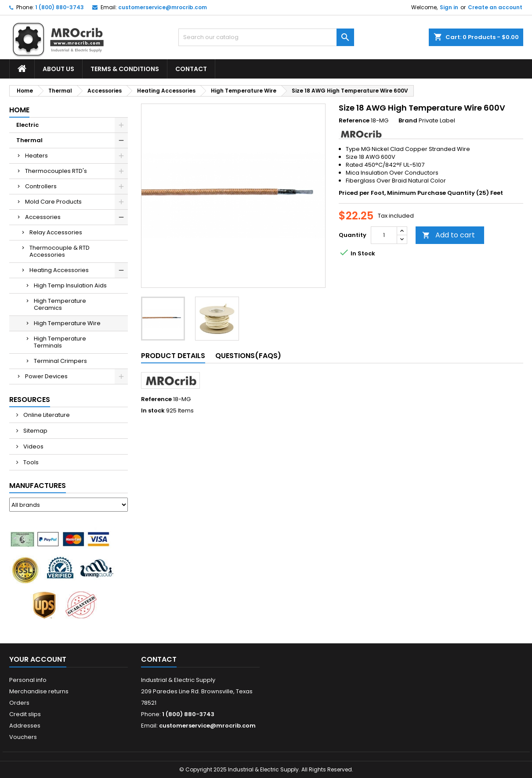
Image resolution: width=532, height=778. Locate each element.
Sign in (449, 7)
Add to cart (448, 235)
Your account (37, 659)
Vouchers (23, 737)
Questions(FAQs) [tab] (248, 356)
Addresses (24, 725)
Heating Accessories (59, 270)
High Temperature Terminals (60, 342)
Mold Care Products (53, 201)
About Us (58, 69)
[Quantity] (384, 235)
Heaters (36, 155)
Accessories (43, 217)
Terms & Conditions (124, 69)
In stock (153, 411)
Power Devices (46, 376)
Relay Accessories (55, 232)
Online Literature (46, 415)
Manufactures (37, 485)
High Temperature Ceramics (60, 304)
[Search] (266, 37)
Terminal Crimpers (60, 361)
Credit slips (25, 714)
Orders (19, 703)
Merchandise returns (39, 691)
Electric (27, 125)
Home (19, 110)
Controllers (41, 186)
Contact (191, 69)
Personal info (28, 680)
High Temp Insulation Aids (70, 285)
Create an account (495, 7)
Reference (354, 121)
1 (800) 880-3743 (59, 7)
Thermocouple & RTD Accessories (59, 251)
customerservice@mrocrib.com (162, 7)
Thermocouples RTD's (56, 171)
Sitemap (34, 431)
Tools (30, 462)
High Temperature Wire (67, 323)
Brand (407, 121)
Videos (32, 446)
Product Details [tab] (173, 356)
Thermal (29, 140)
